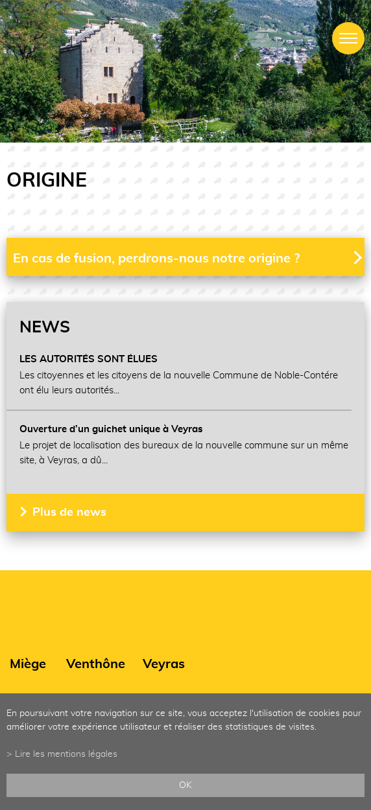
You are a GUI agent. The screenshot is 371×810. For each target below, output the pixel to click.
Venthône (95, 664)
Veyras (164, 664)
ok (185, 785)
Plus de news (69, 512)
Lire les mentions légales (66, 754)
